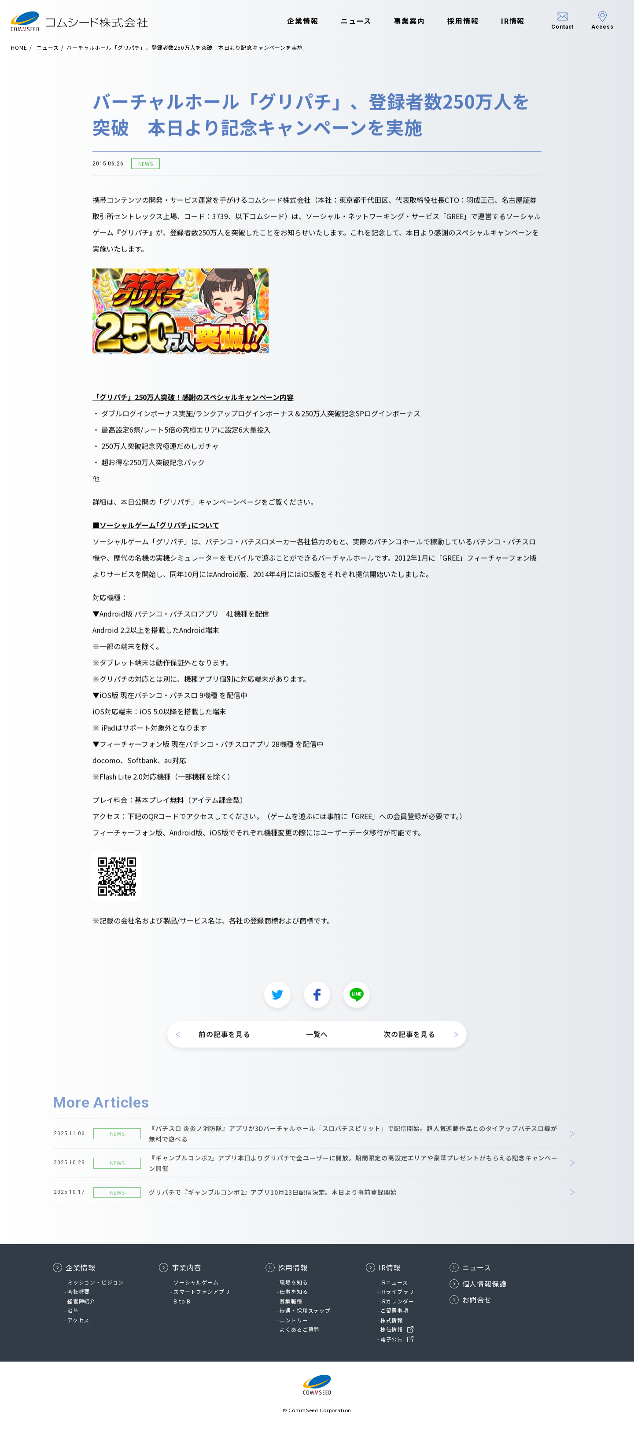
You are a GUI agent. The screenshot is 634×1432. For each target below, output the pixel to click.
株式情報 (391, 1320)
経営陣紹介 (81, 1301)
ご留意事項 (394, 1310)
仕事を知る (294, 1291)
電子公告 (391, 1339)
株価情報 (391, 1329)
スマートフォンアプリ (201, 1291)
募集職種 (291, 1301)
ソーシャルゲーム (196, 1282)
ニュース (352, 21)
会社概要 (78, 1291)
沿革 (73, 1310)
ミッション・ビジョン (95, 1282)
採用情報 (460, 21)
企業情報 (299, 21)
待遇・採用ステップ (305, 1310)
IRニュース (394, 1282)
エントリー (294, 1320)
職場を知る (294, 1282)
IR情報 (509, 21)
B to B (182, 1301)
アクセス (78, 1320)
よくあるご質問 (299, 1329)
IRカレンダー (397, 1301)
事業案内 (406, 21)
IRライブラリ (397, 1291)
